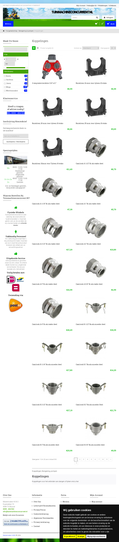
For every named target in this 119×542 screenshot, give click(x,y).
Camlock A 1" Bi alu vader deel (88, 204)
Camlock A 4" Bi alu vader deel (44, 324)
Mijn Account (80, 5)
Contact (37, 526)
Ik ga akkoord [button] (69, 536)
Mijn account (97, 502)
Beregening (46, 471)
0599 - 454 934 (8, 509)
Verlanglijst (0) (92, 5)
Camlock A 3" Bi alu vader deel (44, 284)
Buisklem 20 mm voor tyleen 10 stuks (47, 123)
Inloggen (108, 17)
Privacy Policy (40, 510)
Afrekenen (112, 5)
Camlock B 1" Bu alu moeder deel (89, 364)
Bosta (8, 76)
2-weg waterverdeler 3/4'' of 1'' (44, 83)
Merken (66, 502)
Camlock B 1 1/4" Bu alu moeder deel (47, 364)
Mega (8, 87)
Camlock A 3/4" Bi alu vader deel (89, 284)
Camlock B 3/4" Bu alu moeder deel (90, 445)
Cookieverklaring (41, 514)
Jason (8, 83)
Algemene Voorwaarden (44, 518)
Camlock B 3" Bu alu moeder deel (45, 445)
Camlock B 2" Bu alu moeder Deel (89, 405)
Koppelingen (36, 471)
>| (76, 463)
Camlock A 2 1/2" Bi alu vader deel (46, 244)
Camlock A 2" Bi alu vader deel (88, 244)
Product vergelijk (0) (46, 48)
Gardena (9, 79)
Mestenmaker (12, 91)
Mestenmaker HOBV (9, 535)
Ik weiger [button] (81, 536)
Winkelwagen (102, 5)
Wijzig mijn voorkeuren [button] (96, 536)
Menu (8, 24)
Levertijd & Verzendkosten (45, 506)
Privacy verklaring (41, 522)
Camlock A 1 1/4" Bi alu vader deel (46, 204)
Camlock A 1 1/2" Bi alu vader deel (89, 163)
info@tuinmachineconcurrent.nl (15, 511)
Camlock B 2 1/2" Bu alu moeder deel (47, 405)
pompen (54, 471)
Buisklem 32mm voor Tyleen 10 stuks (47, 163)
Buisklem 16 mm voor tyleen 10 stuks (91, 83)
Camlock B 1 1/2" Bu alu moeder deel (90, 324)
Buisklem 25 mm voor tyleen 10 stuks (91, 123)
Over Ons (37, 502)
